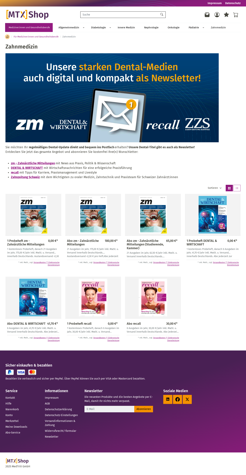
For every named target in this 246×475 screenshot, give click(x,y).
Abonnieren (143, 409)
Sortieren (213, 188)
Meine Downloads (16, 427)
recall (15, 173)
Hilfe (8, 404)
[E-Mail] (109, 409)
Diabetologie (90, 27)
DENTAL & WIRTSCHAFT (27, 168)
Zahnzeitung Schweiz (25, 178)
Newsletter (51, 437)
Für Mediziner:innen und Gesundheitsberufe (36, 37)
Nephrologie (133, 27)
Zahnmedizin (185, 27)
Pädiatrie (166, 27)
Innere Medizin (113, 27)
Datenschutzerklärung (58, 409)
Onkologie (150, 27)
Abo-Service (12, 433)
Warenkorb (12, 409)
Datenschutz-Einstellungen (61, 415)
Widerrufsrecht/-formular (60, 431)
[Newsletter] (207, 15)
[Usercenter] (217, 15)
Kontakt (10, 398)
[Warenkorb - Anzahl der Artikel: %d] (236, 15)
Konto (9, 415)
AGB (47, 404)
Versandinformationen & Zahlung (60, 423)
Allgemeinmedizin (66, 27)
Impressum (215, 3)
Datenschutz (233, 3)
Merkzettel (12, 421)
